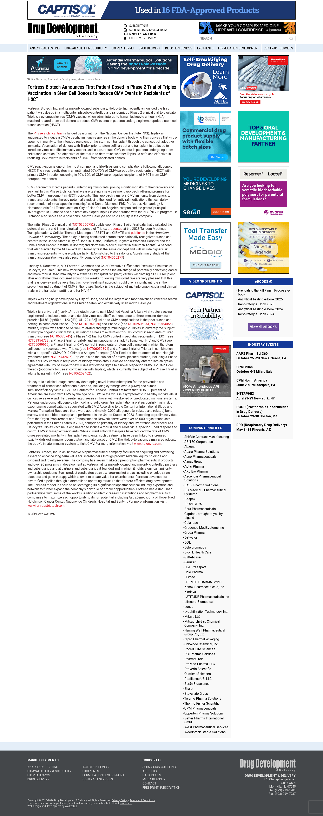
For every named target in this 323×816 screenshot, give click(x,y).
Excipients (205, 48)
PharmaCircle (194, 659)
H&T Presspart (195, 567)
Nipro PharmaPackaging (201, 639)
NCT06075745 (60, 336)
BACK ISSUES (152, 775)
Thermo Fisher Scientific (201, 703)
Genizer (190, 562)
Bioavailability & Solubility (85, 48)
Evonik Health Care (197, 552)
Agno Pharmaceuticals (200, 457)
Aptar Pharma (194, 466)
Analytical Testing (45, 48)
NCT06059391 (97, 349)
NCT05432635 (61, 357)
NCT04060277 (112, 257)
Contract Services (278, 48)
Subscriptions (136, 25)
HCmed (189, 577)
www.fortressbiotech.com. (46, 506)
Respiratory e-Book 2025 (256, 304)
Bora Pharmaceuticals (200, 509)
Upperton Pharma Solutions (204, 713)
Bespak (189, 499)
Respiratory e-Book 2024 (256, 314)
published (138, 233)
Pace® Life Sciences (199, 649)
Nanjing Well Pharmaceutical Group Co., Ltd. (204, 632)
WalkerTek (71, 806)
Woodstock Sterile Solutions (205, 732)
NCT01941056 (89, 324)
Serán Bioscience (197, 684)
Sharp (188, 689)
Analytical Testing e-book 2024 (260, 309)
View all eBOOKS (263, 327)
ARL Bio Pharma (196, 471)
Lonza (188, 607)
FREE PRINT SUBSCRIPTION (161, 787)
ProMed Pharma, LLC (199, 664)
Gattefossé (192, 557)
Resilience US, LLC (198, 679)
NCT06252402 (79, 373)
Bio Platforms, (39, 79)
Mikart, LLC (192, 617)
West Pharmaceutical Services (206, 727)
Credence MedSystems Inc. (204, 528)
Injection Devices (178, 48)
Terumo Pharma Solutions (202, 698)
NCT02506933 (138, 324)
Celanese (191, 523)
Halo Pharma (193, 572)
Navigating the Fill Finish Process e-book (264, 292)
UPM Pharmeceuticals (200, 708)
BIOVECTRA (193, 504)
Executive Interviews (140, 38)
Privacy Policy (119, 800)
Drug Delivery (149, 48)
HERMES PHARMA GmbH (203, 582)
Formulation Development (238, 48)
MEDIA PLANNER (154, 779)
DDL (187, 542)
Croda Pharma (194, 533)
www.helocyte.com (147, 444)
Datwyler (190, 537)
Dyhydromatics (195, 547)
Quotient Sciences (197, 674)
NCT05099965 (37, 345)
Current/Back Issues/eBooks (145, 30)
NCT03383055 (161, 324)
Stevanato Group (196, 694)
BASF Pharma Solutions (201, 485)
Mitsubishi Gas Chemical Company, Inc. (202, 623)
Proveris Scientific (197, 669)
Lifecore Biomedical (198, 602)
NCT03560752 (83, 224)
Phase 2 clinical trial (48, 133)
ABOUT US (150, 771)
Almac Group (193, 461)
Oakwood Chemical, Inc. (201, 644)
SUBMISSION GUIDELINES (160, 767)
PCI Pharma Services (199, 654)
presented (115, 229)
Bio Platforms (122, 48)
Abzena (189, 447)
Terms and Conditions (142, 800)
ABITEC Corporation (198, 442)
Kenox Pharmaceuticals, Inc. (204, 587)
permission (126, 803)
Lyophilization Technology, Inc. (206, 612)
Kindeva (190, 592)
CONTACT (149, 783)
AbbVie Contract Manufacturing (206, 437)
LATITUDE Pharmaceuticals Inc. (207, 597)
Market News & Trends (141, 34)
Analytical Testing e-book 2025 (260, 299)
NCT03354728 (37, 340)
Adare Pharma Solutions (201, 452)
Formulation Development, (62, 79)
